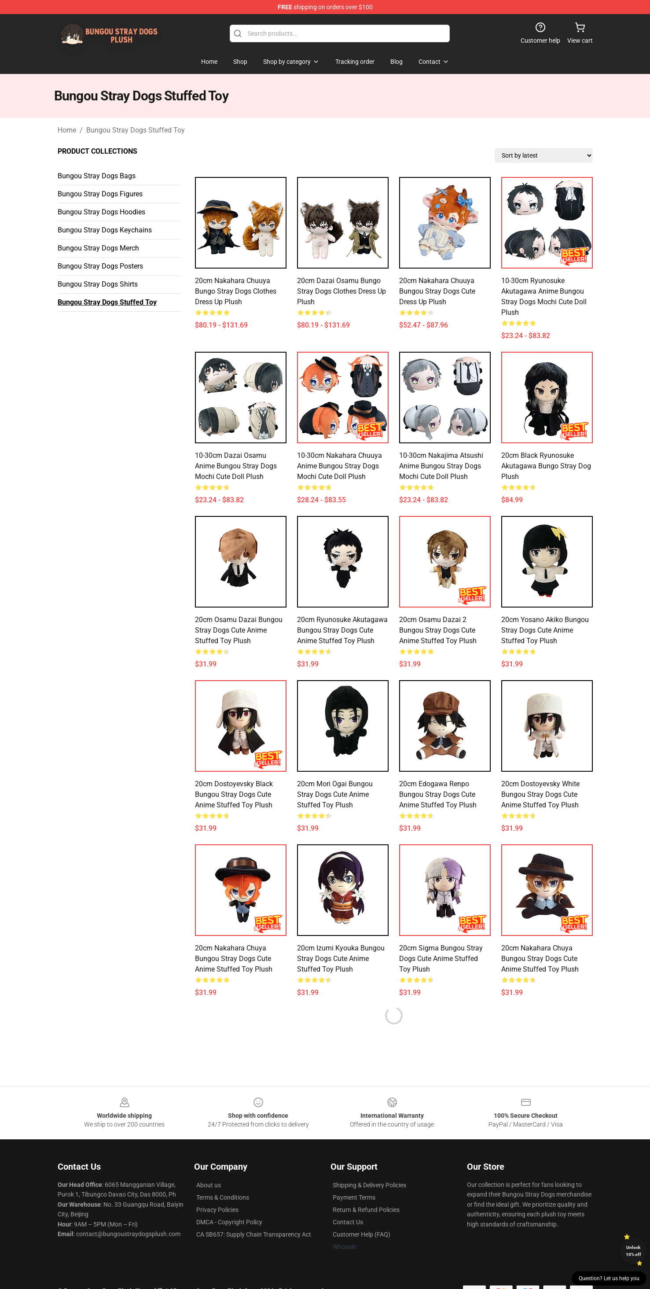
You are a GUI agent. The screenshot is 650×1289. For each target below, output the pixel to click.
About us (208, 1185)
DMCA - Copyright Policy (229, 1222)
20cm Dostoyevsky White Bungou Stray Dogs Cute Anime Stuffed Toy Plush (540, 794)
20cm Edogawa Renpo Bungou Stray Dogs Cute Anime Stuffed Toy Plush (438, 794)
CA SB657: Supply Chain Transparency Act (253, 1234)
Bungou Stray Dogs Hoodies (101, 212)
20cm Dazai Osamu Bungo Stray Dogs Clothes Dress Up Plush (341, 291)
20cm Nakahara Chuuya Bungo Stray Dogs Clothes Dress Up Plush (235, 291)
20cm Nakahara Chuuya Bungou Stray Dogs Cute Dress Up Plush (437, 291)
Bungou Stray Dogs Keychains (105, 230)
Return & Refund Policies (366, 1209)
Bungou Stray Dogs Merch (98, 248)
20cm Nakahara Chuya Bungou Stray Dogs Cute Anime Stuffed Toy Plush (233, 958)
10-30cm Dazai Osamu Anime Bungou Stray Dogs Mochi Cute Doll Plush (236, 466)
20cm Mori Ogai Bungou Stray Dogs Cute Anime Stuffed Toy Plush (335, 794)
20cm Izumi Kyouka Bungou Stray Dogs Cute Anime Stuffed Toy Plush (341, 958)
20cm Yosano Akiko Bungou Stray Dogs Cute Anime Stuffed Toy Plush (545, 630)
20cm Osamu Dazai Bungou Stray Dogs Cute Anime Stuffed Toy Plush (239, 630)
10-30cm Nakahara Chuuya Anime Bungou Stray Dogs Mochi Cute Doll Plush (339, 466)
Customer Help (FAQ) (361, 1234)
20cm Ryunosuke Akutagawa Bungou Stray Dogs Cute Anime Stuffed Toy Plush (342, 630)
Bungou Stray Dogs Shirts (98, 284)
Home (67, 130)
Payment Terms (354, 1197)
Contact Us (348, 1222)
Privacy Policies (217, 1209)
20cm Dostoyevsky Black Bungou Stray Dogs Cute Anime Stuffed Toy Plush (234, 794)
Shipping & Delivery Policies (369, 1185)
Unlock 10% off (633, 1251)
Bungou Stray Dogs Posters (100, 266)
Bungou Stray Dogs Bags (97, 176)
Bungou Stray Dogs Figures (100, 194)
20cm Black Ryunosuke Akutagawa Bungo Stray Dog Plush (546, 466)
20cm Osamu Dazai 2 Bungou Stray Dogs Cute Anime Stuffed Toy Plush (438, 630)
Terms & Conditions (222, 1197)
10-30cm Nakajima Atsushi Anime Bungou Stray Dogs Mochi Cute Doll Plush (441, 466)
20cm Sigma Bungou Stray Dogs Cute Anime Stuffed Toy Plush (441, 958)
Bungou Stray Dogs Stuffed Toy (135, 130)
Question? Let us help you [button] (609, 1278)
